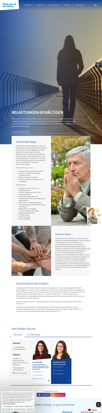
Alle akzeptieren (7, 409)
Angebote (30, 5)
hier (44, 294)
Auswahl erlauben (20, 409)
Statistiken (18, 406)
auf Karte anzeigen (20, 373)
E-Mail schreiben (19, 349)
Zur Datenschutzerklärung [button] (8, 403)
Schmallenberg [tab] (33, 335)
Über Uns (80, 5)
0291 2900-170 (37, 371)
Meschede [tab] (18, 335)
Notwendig (8, 406)
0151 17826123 (58, 370)
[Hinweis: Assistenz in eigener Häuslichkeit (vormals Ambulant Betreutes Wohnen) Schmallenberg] (48, 380)
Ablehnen (30, 409)
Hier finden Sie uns (20, 132)
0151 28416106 (37, 375)
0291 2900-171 (18, 347)
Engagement (55, 5)
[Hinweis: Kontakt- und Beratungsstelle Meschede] (69, 380)
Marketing (28, 406)
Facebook (43, 395)
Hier (81, 309)
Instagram (58, 395)
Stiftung (42, 5)
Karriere (68, 5)
